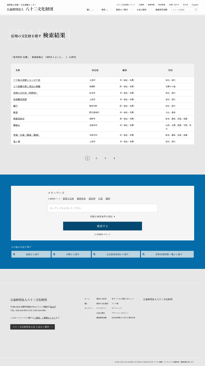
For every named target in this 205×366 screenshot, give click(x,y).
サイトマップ (117, 308)
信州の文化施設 (102, 303)
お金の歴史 (142, 9)
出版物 (141, 4)
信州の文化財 (101, 298)
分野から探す (73, 254)
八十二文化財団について (126, 4)
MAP (52, 306)
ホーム (87, 298)
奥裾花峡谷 (19, 118)
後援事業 (151, 4)
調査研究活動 (161, 9)
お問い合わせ (174, 4)
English (195, 4)
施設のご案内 (122, 9)
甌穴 (15, 105)
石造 (100, 198)
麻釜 (15, 112)
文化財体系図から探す (117, 254)
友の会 (185, 4)
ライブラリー (101, 308)
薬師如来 (81, 198)
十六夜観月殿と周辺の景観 (26, 86)
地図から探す (32, 254)
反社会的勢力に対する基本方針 (123, 317)
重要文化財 (68, 198)
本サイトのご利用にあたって (123, 298)
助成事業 (161, 4)
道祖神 (92, 198)
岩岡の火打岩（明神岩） (25, 92)
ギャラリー (89, 308)
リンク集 (115, 303)
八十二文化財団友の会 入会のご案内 (31, 326)
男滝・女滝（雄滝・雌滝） (26, 135)
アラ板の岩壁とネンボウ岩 (26, 80)
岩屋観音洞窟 (20, 99)
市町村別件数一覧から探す (168, 254)
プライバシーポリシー (120, 313)
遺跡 (108, 198)
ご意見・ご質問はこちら (45, 317)
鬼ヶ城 (16, 141)
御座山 (16, 125)
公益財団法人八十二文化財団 (157, 299)
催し (86, 303)
